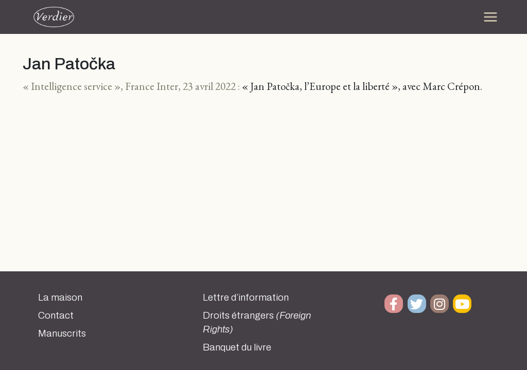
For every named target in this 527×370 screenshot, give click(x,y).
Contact (56, 315)
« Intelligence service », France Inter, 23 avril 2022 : (131, 86)
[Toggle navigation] (490, 17)
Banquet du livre (237, 347)
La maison (60, 297)
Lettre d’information (246, 297)
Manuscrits (62, 333)
